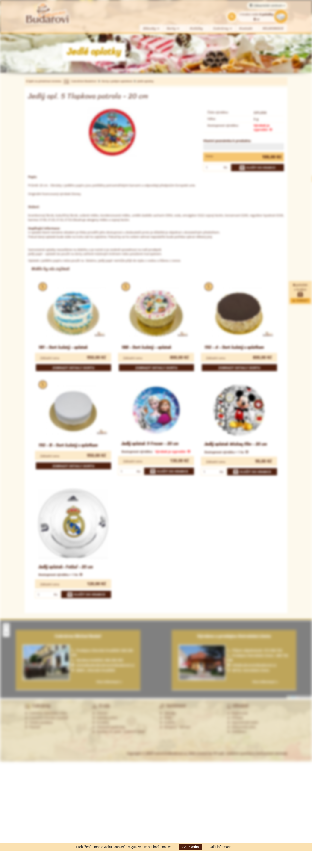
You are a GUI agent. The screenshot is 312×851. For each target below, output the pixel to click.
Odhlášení (236, 731)
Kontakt (246, 28)
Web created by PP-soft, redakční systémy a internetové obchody (238, 753)
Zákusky (151, 28)
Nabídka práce (105, 718)
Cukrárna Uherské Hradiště (46, 718)
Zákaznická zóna (241, 727)
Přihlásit (235, 718)
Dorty (173, 28)
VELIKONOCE (273, 28)
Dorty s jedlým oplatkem (117, 81)
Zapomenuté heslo (242, 722)
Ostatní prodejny (39, 722)
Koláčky (196, 28)
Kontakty (100, 722)
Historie (100, 713)
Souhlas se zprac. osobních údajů (118, 731)
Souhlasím (190, 847)
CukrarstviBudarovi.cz (170, 753)
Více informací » (265, 682)
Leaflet (291, 697)
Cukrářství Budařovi (83, 81)
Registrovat (237, 713)
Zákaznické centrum (267, 5)
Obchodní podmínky (109, 727)
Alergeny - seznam (175, 727)
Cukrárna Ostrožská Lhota (46, 713)
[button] (6, 626)
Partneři (33, 727)
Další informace (220, 847)
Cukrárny (222, 28)
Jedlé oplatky (145, 81)
